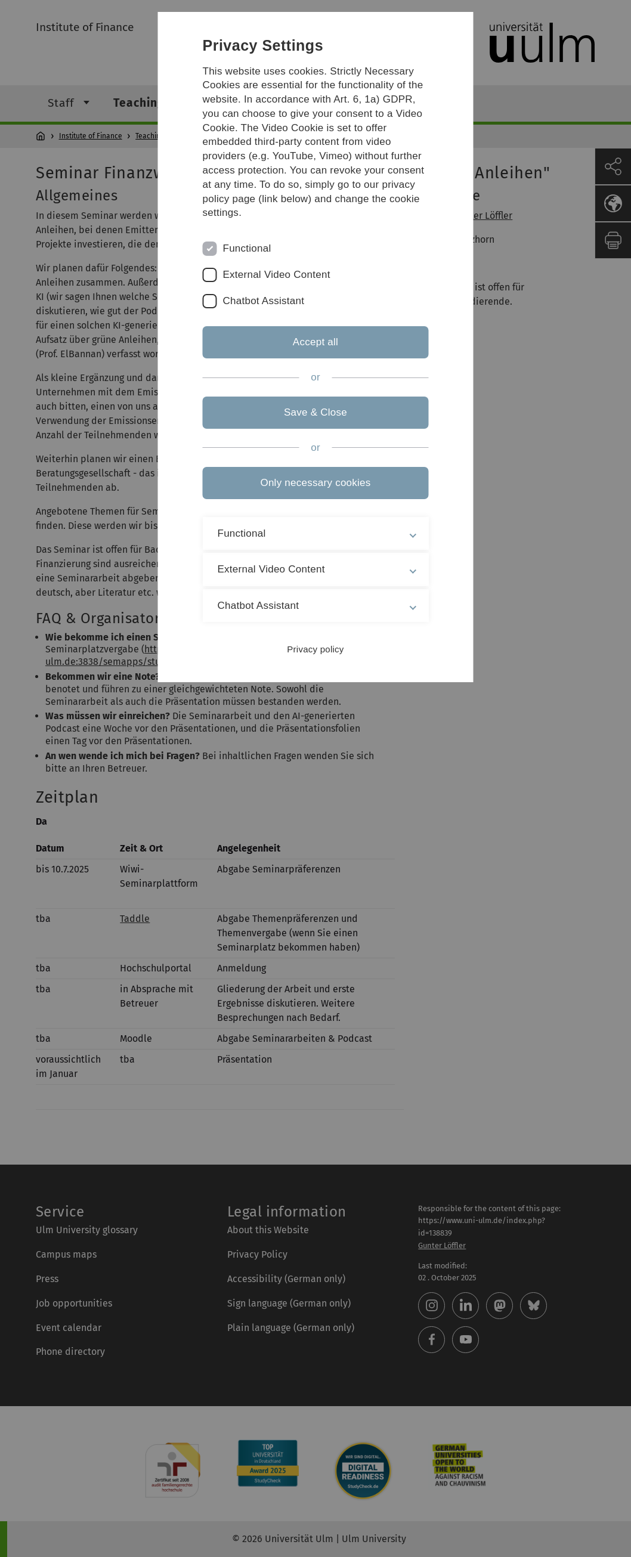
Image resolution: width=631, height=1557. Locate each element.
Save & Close (315, 412)
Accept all (315, 342)
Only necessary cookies (315, 482)
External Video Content (276, 274)
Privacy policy (315, 649)
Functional (247, 248)
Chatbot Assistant (264, 301)
